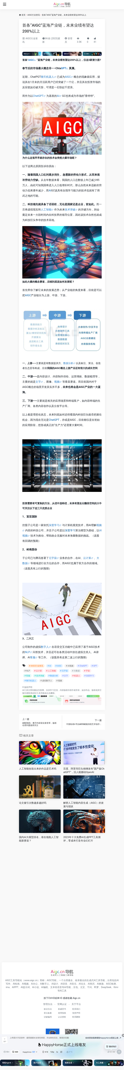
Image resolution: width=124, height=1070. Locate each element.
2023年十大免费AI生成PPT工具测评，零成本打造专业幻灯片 (82, 839)
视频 (57, 381)
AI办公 (34, 983)
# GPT (94, 666)
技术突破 (70, 209)
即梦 (96, 987)
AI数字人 (44, 983)
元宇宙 (53, 558)
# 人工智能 (51, 671)
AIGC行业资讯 (33, 15)
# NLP (27, 671)
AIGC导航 (52, 980)
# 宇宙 (87, 671)
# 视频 (59, 680)
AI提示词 (25, 987)
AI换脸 (100, 983)
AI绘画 (16, 983)
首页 (23, 15)
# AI (49, 666)
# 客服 (27, 676)
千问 (89, 987)
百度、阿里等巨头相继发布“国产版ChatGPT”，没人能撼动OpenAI (83, 770)
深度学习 (54, 525)
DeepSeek (106, 987)
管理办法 (47, 1004)
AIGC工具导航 (38, 693)
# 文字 (65, 676)
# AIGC (58, 666)
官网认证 (62, 1004)
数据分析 (68, 363)
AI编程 (44, 987)
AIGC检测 (111, 983)
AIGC (31, 59)
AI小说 (35, 987)
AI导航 (67, 987)
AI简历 (91, 983)
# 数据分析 (53, 676)
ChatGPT (38, 95)
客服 (32, 657)
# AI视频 (69, 666)
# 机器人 (76, 676)
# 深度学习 (89, 676)
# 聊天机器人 (30, 680)
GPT (63, 68)
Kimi (116, 987)
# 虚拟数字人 (46, 680)
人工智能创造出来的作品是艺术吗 (37, 768)
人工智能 (46, 209)
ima (8, 987)
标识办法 (48, 1009)
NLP (27, 652)
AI (58, 95)
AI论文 (82, 983)
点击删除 (51, 693)
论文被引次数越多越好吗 (32, 802)
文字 (38, 381)
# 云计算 (38, 671)
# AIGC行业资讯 (36, 666)
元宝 (82, 987)
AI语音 (64, 983)
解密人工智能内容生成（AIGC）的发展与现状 (83, 804)
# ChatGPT (82, 666)
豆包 (75, 987)
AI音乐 (73, 983)
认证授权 (62, 1017)
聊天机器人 (47, 76)
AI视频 (25, 983)
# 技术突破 (39, 676)
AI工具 (25, 690)
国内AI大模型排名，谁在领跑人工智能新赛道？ (39, 839)
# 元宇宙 (64, 671)
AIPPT (15, 987)
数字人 (45, 646)
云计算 (87, 558)
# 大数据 (76, 671)
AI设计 (54, 983)
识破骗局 (48, 1017)
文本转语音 (56, 987)
